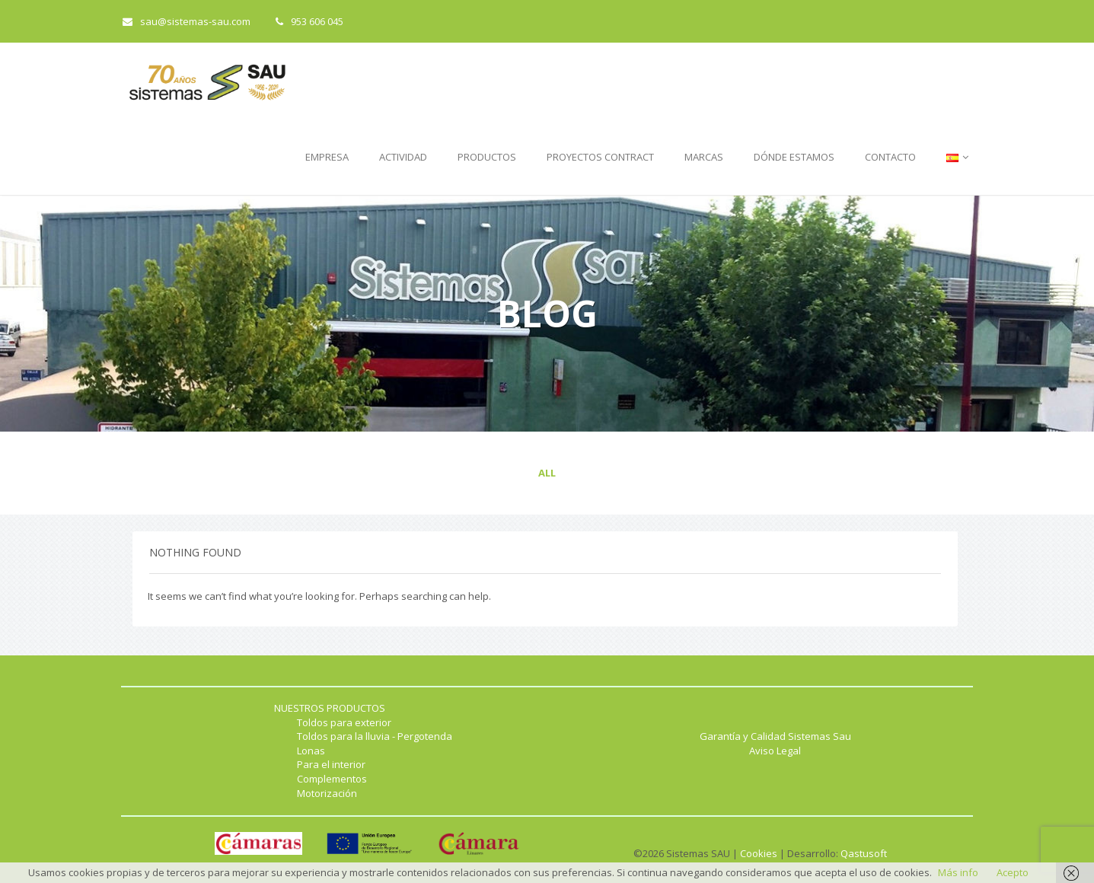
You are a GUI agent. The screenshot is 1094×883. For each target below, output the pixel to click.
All (547, 473)
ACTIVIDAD (403, 157)
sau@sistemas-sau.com (186, 21)
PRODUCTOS (487, 157)
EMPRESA (327, 157)
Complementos (332, 779)
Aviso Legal (775, 750)
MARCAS (703, 157)
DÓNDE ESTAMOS (794, 157)
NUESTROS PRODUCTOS (329, 708)
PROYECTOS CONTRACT (600, 157)
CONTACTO (890, 157)
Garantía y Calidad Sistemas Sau (775, 736)
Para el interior (331, 764)
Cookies (758, 853)
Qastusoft (863, 853)
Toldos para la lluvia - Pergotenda (374, 736)
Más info (958, 872)
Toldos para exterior (344, 722)
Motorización (327, 793)
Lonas (311, 750)
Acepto (1013, 872)
